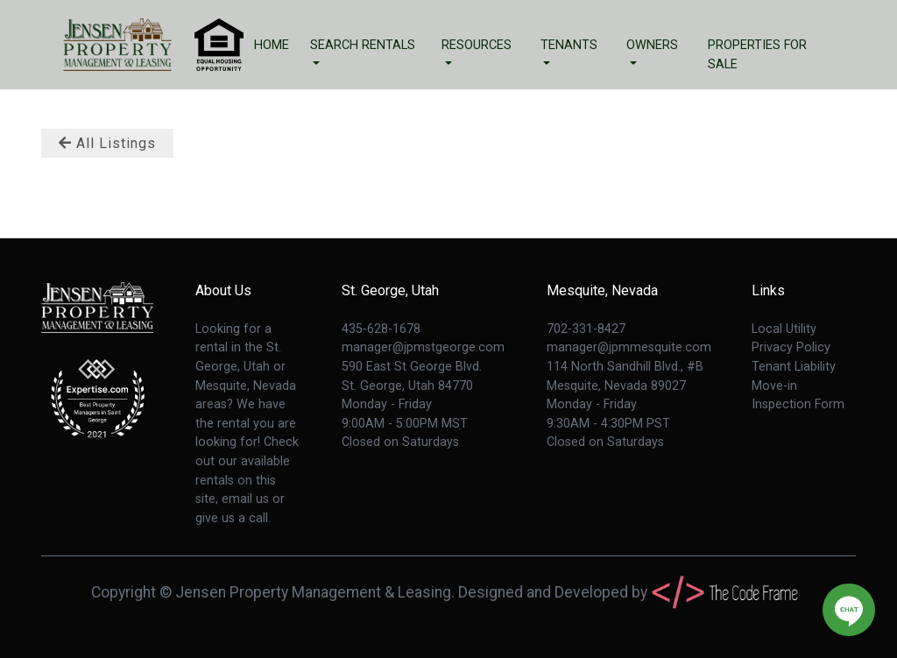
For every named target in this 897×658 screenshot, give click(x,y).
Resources (476, 45)
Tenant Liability (794, 366)
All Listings (107, 143)
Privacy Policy (791, 347)
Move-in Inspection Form (798, 396)
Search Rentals (362, 45)
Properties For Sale (757, 55)
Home (271, 45)
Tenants (568, 45)
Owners (652, 45)
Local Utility (784, 329)
